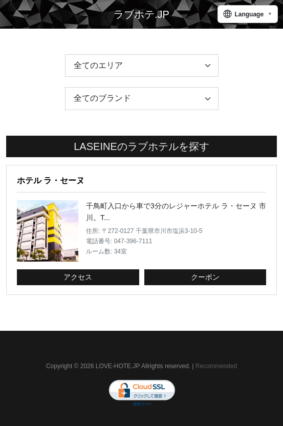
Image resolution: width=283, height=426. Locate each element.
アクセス (77, 277)
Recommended (216, 366)
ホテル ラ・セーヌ (50, 180)
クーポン (205, 277)
